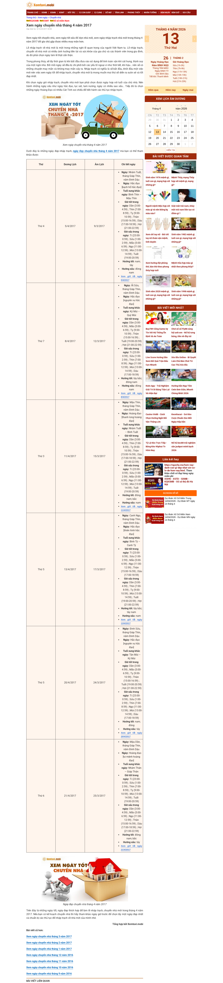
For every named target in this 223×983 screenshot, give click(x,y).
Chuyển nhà (55, 17)
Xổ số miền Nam (61, 21)
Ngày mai (188, 90)
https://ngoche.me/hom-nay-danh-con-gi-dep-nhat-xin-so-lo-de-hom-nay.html (179, 468)
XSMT (46, 21)
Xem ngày (43, 17)
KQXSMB (34, 21)
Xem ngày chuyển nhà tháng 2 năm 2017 (49, 942)
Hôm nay (171, 90)
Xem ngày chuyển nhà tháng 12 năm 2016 (49, 955)
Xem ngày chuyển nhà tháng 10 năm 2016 (49, 967)
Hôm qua (153, 90)
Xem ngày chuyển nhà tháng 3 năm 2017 (49, 936)
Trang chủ (31, 17)
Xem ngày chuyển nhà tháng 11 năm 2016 (49, 961)
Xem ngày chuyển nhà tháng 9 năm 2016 (49, 973)
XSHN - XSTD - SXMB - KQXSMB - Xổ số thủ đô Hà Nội (178, 481)
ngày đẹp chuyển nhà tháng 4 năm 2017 (96, 151)
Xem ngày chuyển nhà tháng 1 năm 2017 (49, 948)
